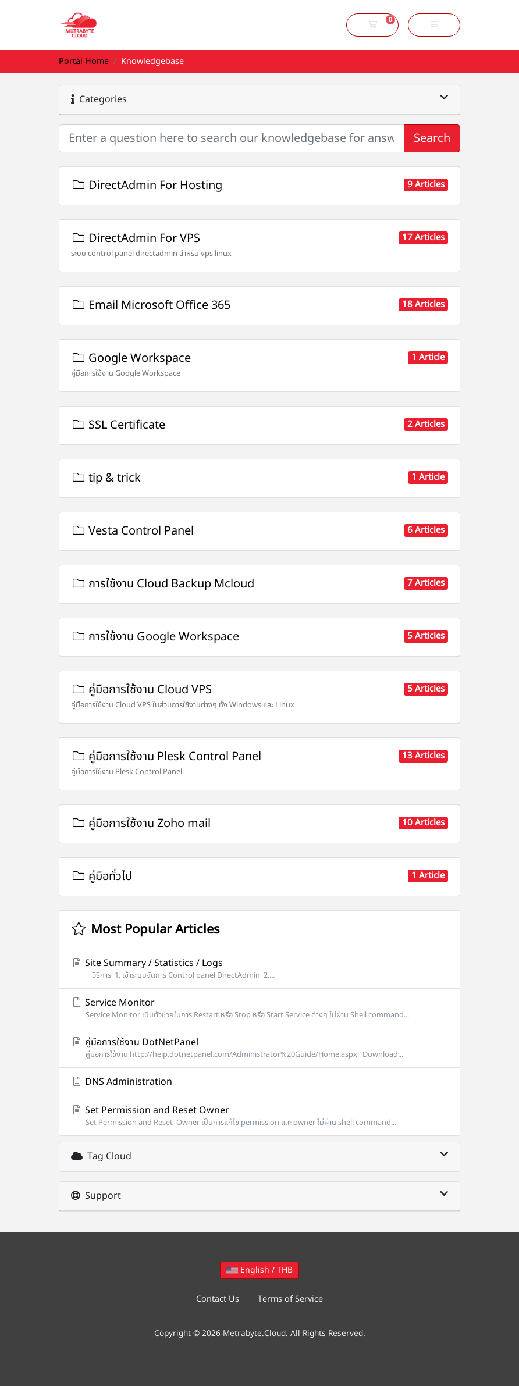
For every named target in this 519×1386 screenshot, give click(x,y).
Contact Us (217, 1299)
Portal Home (84, 61)
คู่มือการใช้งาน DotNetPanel (259, 1047)
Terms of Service (290, 1299)
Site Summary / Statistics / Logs (259, 968)
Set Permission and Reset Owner (259, 1115)
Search (432, 138)
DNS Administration (121, 1082)
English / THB (259, 1270)
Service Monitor (259, 1008)
